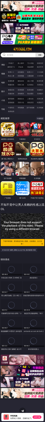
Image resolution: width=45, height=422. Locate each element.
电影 (3, 82)
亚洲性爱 (11, 81)
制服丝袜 (11, 85)
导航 (3, 109)
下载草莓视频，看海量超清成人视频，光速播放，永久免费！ (23, 242)
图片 (3, 91)
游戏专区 (40, 63)
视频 (3, 73)
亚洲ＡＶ (11, 72)
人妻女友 (30, 99)
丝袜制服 (21, 76)
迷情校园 (11, 102)
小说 (3, 100)
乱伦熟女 (30, 85)
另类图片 (40, 94)
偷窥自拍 (11, 90)
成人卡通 (30, 81)
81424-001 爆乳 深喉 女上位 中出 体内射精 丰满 (19, 250)
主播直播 (30, 76)
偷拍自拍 (21, 81)
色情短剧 (11, 111)
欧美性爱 (40, 81)
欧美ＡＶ (30, 72)
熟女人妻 (11, 76)
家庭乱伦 (21, 99)
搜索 (39, 55)
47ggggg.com (22, 49)
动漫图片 (40, 90)
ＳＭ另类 (40, 76)
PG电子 (11, 63)
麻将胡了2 (11, 67)
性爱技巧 (40, 102)
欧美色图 (30, 90)
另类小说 (21, 102)
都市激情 (11, 99)
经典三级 (21, 85)
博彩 (3, 65)
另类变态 (40, 85)
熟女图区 (30, 94)
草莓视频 (21, 107)
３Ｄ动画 (40, 72)
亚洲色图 (21, 90)
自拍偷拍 (21, 72)
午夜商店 (11, 107)
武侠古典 (40, 99)
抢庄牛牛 (40, 67)
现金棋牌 (30, 67)
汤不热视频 (30, 107)
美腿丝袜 (11, 94)
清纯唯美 (21, 94)
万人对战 (30, 63)
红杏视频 (40, 107)
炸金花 (20, 67)
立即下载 (37, 417)
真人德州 (21, 63)
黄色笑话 (30, 102)
